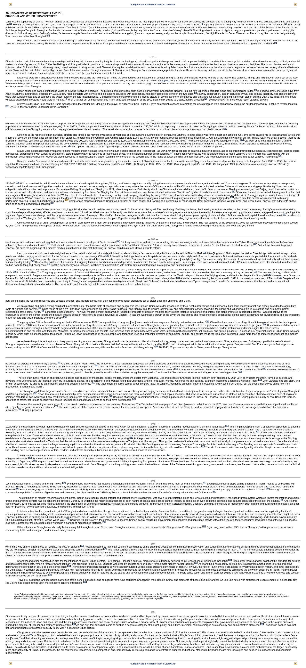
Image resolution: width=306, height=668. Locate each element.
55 (56, 406)
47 (176, 369)
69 (282, 500)
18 (280, 156)
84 (31, 634)
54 (134, 399)
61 (168, 454)
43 (264, 324)
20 (233, 191)
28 (255, 244)
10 (206, 99)
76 (230, 560)
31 (30, 258)
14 (225, 128)
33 (48, 264)
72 (204, 526)
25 (284, 214)
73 (82, 546)
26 (118, 241)
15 (242, 140)
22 (66, 200)
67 (268, 489)
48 (264, 369)
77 (196, 563)
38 (280, 277)
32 (33, 261)
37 (178, 277)
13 (155, 126)
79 (50, 575)
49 (240, 372)
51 (93, 383)
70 (68, 519)
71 (104, 522)
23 (52, 203)
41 (65, 317)
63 (34, 460)
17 (171, 153)
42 (208, 321)
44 (157, 346)
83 (262, 624)
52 (35, 393)
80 (85, 582)
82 (74, 624)
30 (107, 255)
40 (43, 311)
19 (18, 183)
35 (255, 272)
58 (257, 432)
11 (7, 106)
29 (205, 252)
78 (69, 566)
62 (30, 457)
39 (39, 308)
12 (177, 123)
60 (203, 446)
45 (59, 363)
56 (20, 409)
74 (105, 549)
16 (69, 145)
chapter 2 (165, 80)
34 (15, 272)
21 (232, 197)
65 (204, 483)
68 (214, 492)
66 (17, 489)
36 (269, 274)
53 (111, 396)
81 (162, 598)
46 (96, 366)
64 (64, 483)
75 (239, 549)
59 (131, 437)
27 (48, 244)
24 (154, 209)
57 (227, 426)
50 (260, 380)
